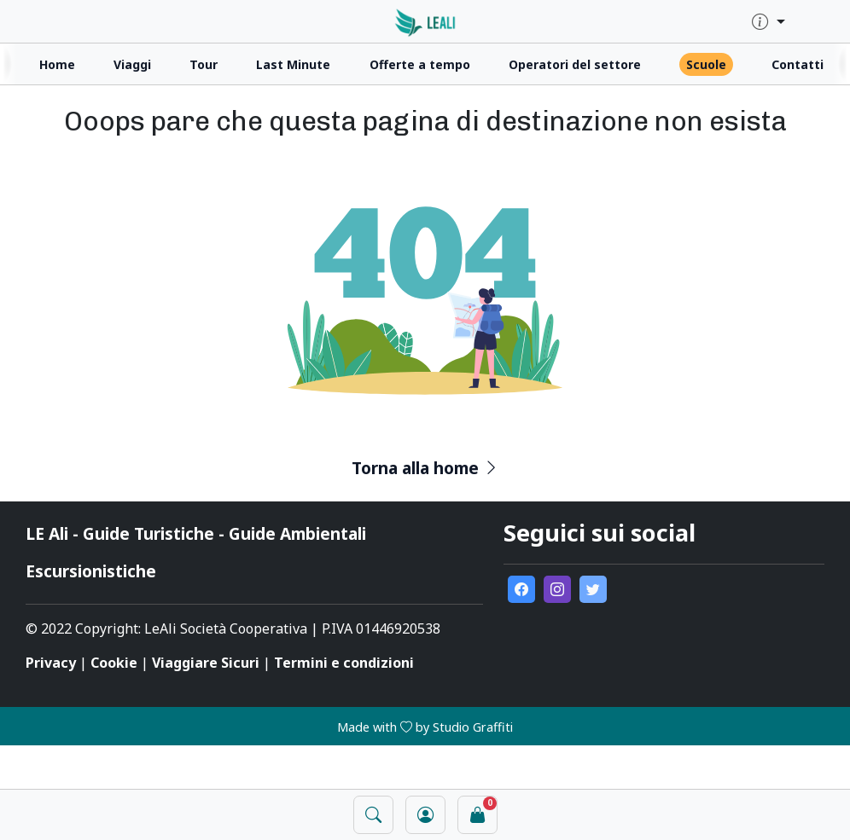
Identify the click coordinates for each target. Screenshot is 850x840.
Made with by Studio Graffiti (425, 727)
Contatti (797, 64)
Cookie (113, 662)
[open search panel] (373, 815)
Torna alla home (425, 467)
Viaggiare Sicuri (205, 662)
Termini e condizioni (344, 662)
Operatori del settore (575, 64)
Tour (203, 64)
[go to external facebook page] (521, 589)
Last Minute (293, 64)
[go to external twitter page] (593, 589)
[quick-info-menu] (768, 22)
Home (57, 64)
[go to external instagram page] (557, 589)
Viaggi (132, 64)
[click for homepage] (425, 20)
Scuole (706, 64)
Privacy (51, 662)
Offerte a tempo (420, 64)
